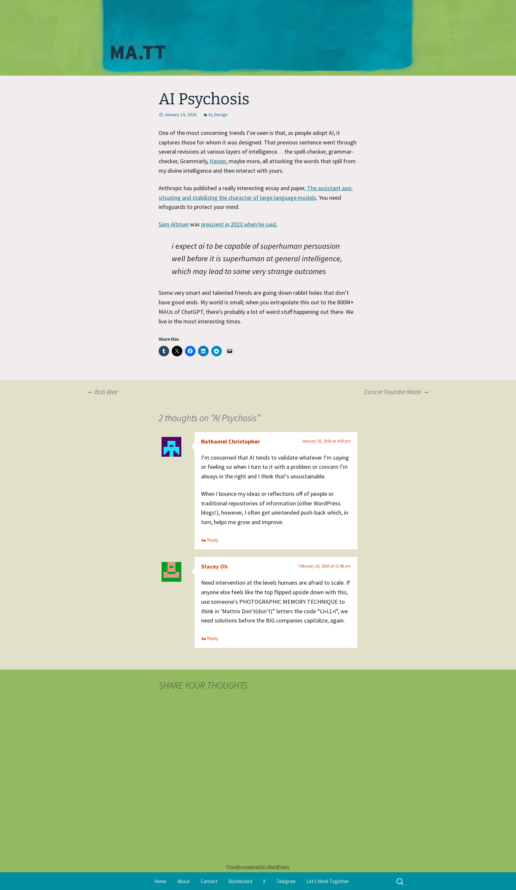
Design (221, 114)
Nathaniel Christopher (230, 441)
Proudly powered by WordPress (258, 867)
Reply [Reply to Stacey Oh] (213, 638)
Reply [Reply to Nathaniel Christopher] (213, 540)
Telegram (286, 881)
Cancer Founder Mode (396, 392)
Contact (209, 881)
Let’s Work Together (327, 881)
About (183, 881)
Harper (218, 161)
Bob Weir (102, 392)
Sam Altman (174, 224)
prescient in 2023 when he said (238, 224)
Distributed (240, 881)
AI (210, 114)
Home (160, 881)
